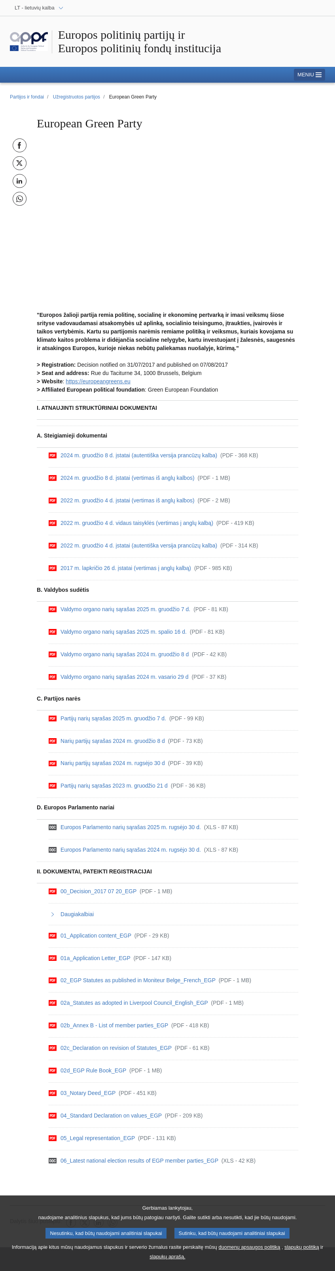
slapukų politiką (301, 1249)
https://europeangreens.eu (98, 381)
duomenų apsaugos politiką (249, 1249)
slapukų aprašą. (167, 1259)
